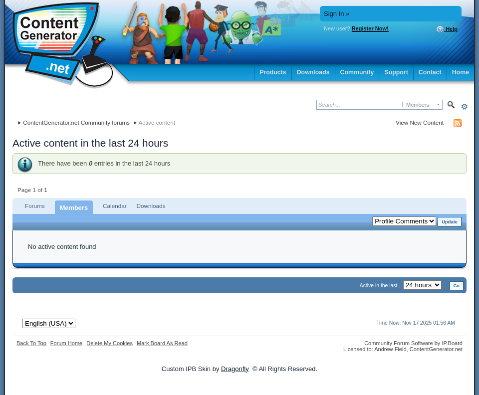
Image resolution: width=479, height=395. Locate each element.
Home (460, 72)
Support (396, 72)
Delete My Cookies (109, 343)
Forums (35, 205)
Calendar (114, 205)
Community (357, 72)
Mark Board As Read (162, 343)
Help (447, 29)
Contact (430, 72)
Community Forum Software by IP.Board (413, 343)
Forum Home (66, 343)
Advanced (464, 106)
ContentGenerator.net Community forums (76, 122)
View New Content (420, 122)
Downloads (313, 72)
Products (272, 72)
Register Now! (370, 28)
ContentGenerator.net (436, 349)
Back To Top (31, 343)
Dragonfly (235, 369)
